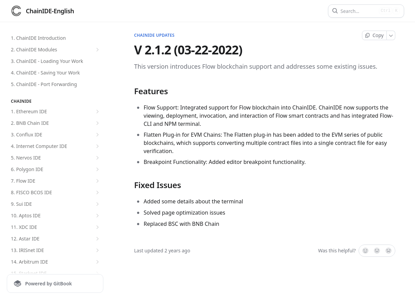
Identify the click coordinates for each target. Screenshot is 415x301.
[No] (389, 250)
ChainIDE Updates (154, 35)
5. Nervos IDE (56, 157)
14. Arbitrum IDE (56, 261)
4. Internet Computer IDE (56, 146)
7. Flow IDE (56, 181)
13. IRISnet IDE (56, 250)
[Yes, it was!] (365, 250)
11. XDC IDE (56, 227)
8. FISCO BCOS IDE (56, 192)
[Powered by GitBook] (55, 283)
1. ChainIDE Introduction (38, 38)
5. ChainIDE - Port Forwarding (44, 84)
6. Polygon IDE (56, 169)
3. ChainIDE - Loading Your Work (47, 61)
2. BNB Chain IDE (56, 123)
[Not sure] (377, 250)
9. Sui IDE (56, 204)
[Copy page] (374, 35)
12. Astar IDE (56, 238)
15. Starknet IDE (56, 273)
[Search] (358, 11)
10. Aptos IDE (56, 215)
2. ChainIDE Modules (56, 49)
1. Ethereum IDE (56, 111)
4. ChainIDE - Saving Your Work (45, 72)
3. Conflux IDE (56, 134)
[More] (391, 35)
